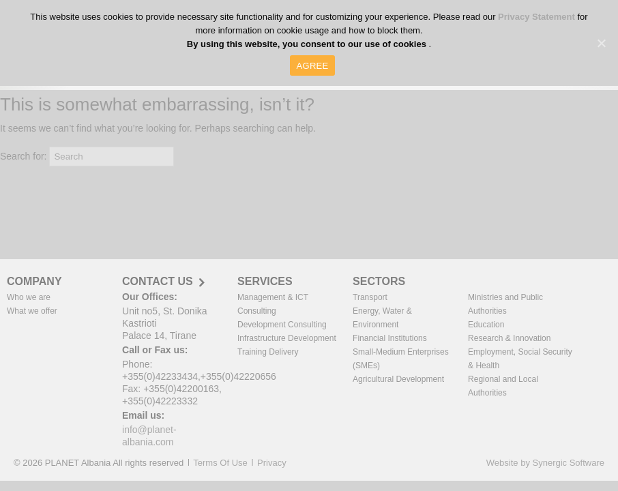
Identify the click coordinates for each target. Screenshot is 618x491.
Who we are (28, 297)
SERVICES (265, 281)
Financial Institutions (390, 338)
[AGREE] (601, 43)
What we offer (32, 311)
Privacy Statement (537, 17)
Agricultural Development (398, 379)
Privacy (271, 463)
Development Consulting (282, 324)
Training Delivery (268, 352)
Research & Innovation (509, 338)
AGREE (313, 66)
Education (486, 324)
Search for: (23, 156)
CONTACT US (157, 281)
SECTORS (379, 281)
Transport (370, 297)
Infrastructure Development (286, 338)
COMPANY (34, 281)
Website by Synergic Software (545, 463)
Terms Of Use (220, 463)
